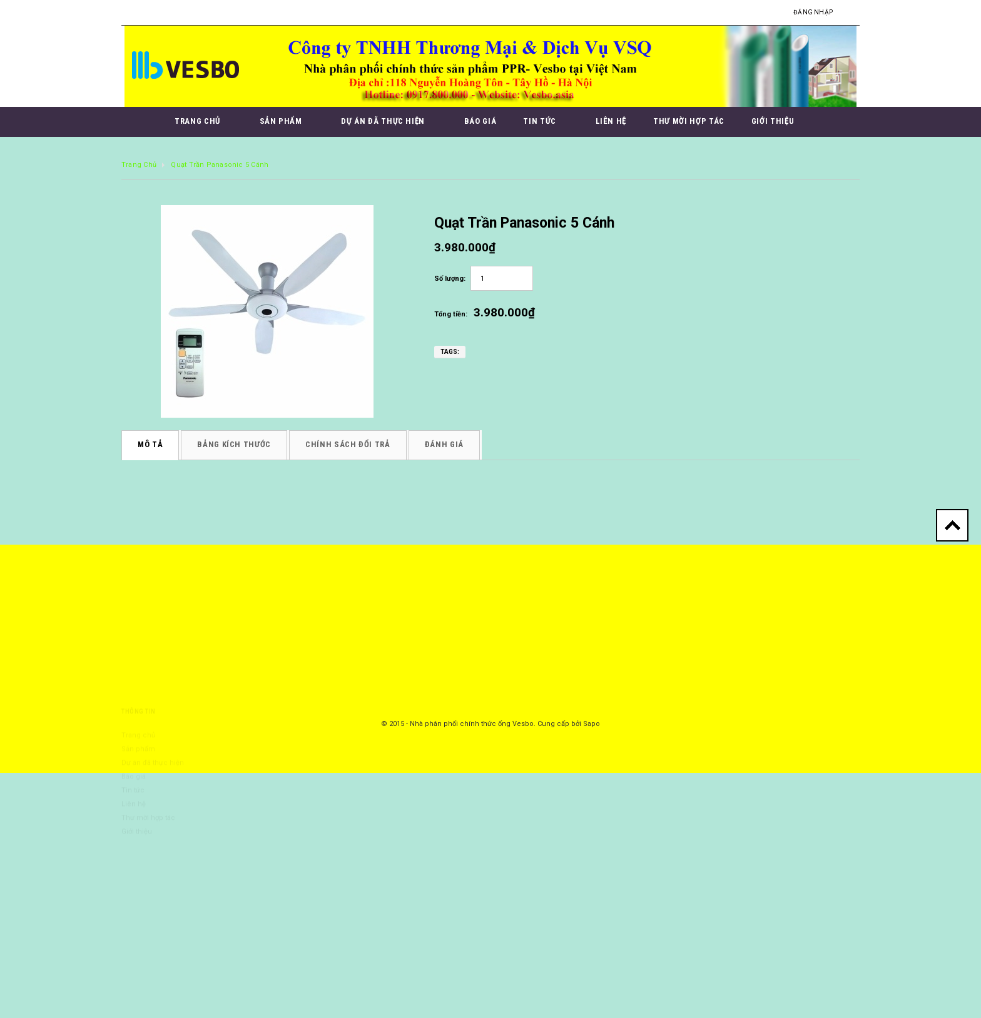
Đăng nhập (813, 12)
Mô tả (150, 444)
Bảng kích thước (234, 444)
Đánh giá (444, 444)
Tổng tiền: (450, 314)
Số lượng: (449, 279)
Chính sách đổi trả (347, 444)
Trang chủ (138, 165)
